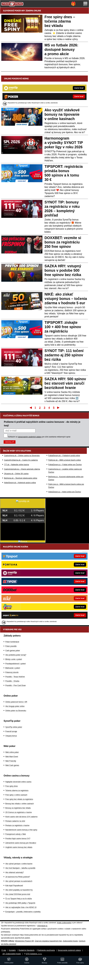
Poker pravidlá (10, 646)
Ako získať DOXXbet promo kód (17, 894)
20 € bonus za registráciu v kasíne (18, 812)
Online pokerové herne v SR (16, 702)
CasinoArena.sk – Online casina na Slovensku (22, 456)
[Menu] (85, 3)
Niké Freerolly (10, 761)
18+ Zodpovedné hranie (11, 954)
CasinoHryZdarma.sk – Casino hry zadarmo (21, 460)
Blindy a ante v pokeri (13, 659)
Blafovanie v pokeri (12, 668)
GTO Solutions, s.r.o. (34, 954)
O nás (3, 950)
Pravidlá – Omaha (12, 681)
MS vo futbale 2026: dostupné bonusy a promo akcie (61, 49)
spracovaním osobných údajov (29, 437)
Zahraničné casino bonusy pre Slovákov (20, 843)
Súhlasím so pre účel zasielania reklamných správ (39, 437)
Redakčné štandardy (26, 950)
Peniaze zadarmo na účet (15, 821)
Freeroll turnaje (11, 731)
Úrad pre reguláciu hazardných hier (48, 941)
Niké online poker (12, 752)
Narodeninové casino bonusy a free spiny (21, 830)
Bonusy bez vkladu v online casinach (19, 804)
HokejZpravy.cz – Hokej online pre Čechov (64, 492)
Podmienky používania (46, 950)
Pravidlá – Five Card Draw (15, 685)
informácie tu (42, 926)
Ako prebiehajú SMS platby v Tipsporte (20, 903)
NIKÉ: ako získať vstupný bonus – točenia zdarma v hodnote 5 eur (66, 298)
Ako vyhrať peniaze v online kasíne (18, 864)
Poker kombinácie (12, 642)
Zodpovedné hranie (70, 941)
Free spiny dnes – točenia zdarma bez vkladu (60, 21)
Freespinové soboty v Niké (15, 834)
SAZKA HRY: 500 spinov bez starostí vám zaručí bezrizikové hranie (65, 383)
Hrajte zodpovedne (64, 923)
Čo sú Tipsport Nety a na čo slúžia (18, 899)
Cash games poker (12, 651)
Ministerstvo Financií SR (24, 941)
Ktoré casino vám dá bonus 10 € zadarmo (21, 817)
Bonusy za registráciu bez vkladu (18, 808)
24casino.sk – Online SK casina (16, 474)
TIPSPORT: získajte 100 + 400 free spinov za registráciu (63, 326)
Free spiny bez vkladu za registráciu (19, 799)
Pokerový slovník (12, 672)
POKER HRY (19, 10)
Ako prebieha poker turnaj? (15, 655)
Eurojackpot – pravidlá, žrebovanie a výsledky (23, 912)
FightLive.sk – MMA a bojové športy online (64, 460)
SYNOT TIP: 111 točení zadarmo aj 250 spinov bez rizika (64, 355)
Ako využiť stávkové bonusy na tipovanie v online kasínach (62, 114)
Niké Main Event (11, 757)
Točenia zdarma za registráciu (16, 791)
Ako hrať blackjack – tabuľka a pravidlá (20, 868)
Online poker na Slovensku (15, 711)
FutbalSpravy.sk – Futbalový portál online (64, 456)
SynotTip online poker (13, 727)
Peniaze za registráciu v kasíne (17, 825)
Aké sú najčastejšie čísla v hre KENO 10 (20, 907)
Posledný (58, 407)
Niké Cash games (12, 765)
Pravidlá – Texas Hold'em (15, 677)
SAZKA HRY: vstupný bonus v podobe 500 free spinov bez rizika (63, 270)
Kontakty (12, 950)
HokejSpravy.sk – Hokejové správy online (20, 483)
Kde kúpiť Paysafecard (14, 886)
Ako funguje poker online (14, 706)
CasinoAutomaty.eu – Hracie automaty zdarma (22, 469)
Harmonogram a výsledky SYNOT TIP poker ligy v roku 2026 (64, 142)
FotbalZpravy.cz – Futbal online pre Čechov (65, 465)
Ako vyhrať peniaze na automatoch (18, 881)
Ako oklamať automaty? (14, 872)
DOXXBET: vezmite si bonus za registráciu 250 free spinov (63, 242)
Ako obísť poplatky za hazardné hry (19, 890)
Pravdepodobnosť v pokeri (15, 664)
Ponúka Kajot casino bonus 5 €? (17, 839)
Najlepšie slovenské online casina (18, 782)
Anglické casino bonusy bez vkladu (18, 847)
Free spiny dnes (11, 786)
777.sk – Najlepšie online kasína (16, 465)
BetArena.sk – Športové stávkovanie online (20, 478)
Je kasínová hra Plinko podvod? (17, 877)
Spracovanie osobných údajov (69, 950)
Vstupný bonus (11, 736)
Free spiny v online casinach (16, 795)
